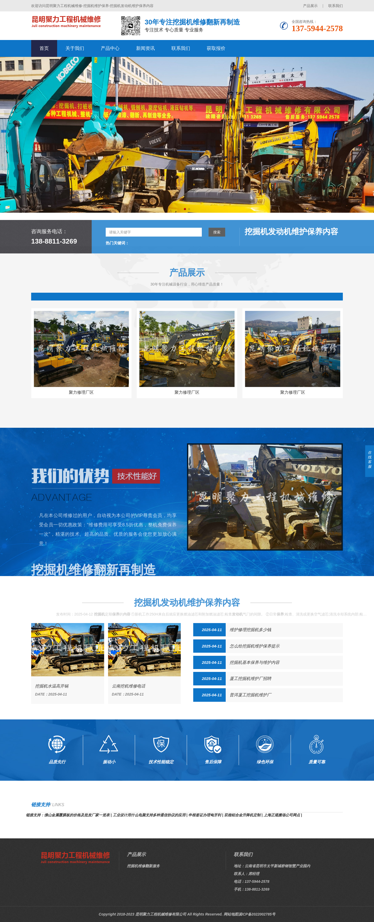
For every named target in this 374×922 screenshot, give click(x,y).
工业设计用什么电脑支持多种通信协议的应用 (149, 815)
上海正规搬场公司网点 (282, 815)
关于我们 (74, 48)
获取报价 (216, 48)
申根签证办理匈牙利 (204, 815)
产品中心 (110, 48)
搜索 (217, 254)
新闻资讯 (145, 48)
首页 (44, 48)
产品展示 (310, 6)
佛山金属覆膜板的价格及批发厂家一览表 (77, 815)
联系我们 (335, 6)
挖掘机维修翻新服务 (143, 866)
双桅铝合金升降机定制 (242, 815)
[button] (185, 209)
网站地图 (231, 914)
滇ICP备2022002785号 (256, 914)
